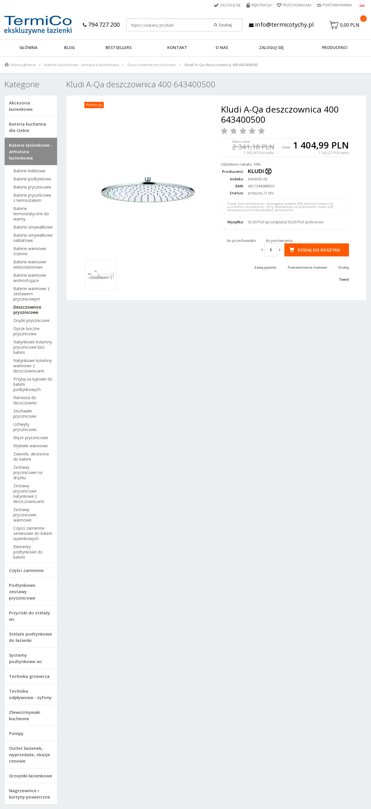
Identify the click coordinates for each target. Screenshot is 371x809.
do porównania (278, 240)
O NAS (222, 47)
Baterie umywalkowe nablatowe (33, 238)
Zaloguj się (230, 5)
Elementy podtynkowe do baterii (28, 552)
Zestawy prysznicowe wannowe (25, 515)
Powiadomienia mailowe (307, 267)
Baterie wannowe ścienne (29, 251)
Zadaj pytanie (265, 267)
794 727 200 (101, 24)
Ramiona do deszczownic (25, 400)
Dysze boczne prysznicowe (26, 331)
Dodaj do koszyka (319, 250)
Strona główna (23, 64)
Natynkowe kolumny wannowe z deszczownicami (32, 366)
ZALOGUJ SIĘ (271, 47)
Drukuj (344, 267)
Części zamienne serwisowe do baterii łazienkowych (32, 533)
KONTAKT (177, 47)
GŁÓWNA (28, 47)
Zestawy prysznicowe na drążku (27, 472)
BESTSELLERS (119, 47)
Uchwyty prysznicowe (25, 427)
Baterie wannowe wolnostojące (29, 278)
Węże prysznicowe (30, 437)
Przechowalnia (297, 5)
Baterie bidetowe (29, 170)
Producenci (335, 47)
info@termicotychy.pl (281, 24)
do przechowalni (241, 240)
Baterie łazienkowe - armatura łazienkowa (81, 64)
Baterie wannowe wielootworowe (29, 264)
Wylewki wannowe (30, 445)
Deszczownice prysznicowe (152, 64)
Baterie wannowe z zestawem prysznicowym (31, 294)
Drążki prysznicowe (31, 320)
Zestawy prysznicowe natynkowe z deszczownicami (28, 493)
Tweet (344, 279)
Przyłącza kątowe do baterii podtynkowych (32, 384)
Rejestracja (262, 5)
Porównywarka (337, 5)
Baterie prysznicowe (32, 187)
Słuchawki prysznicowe (25, 413)
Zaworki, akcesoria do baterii (31, 456)
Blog (69, 47)
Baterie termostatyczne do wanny (31, 214)
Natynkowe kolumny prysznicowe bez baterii (32, 347)
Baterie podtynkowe (32, 179)
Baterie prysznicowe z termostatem (32, 198)
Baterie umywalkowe (33, 227)
